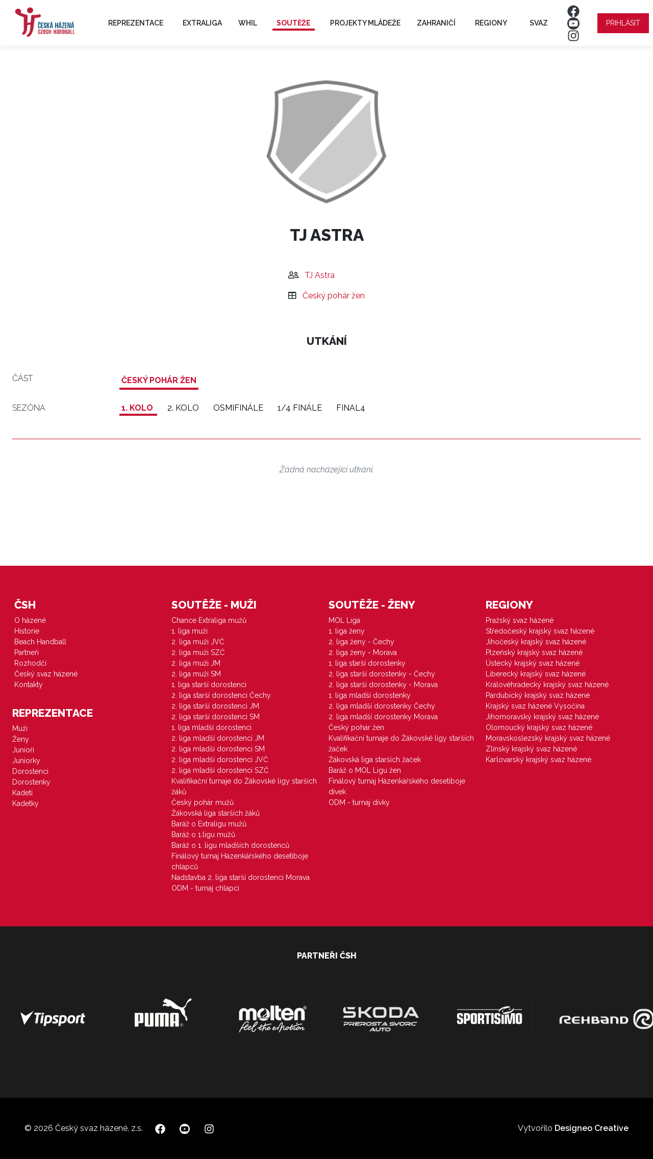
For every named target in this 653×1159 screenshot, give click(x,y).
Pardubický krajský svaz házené (538, 695)
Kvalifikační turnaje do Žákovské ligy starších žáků (244, 786)
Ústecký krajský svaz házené (533, 663)
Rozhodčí (30, 663)
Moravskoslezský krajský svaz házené (548, 738)
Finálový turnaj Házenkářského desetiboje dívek (397, 786)
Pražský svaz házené (520, 620)
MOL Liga (344, 620)
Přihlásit (623, 23)
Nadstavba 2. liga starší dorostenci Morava (240, 877)
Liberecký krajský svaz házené (536, 674)
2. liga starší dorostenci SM (215, 717)
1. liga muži (189, 631)
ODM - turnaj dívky (359, 802)
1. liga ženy (347, 631)
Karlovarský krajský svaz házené (538, 759)
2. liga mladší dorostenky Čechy (382, 706)
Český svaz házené (46, 674)
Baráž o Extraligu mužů (208, 824)
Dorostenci (30, 771)
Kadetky (25, 803)
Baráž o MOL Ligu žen (365, 770)
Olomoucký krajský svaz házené (539, 727)
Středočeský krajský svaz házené (540, 631)
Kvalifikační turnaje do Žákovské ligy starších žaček (401, 743)
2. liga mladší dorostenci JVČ (219, 759)
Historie (26, 631)
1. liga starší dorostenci (208, 685)
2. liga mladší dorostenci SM (218, 749)
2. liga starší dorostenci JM (215, 706)
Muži (20, 728)
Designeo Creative (592, 1128)
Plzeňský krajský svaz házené (534, 652)
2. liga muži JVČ (197, 642)
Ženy (20, 739)
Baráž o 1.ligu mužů (203, 834)
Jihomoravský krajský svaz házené (542, 717)
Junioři (23, 750)
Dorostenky (31, 782)
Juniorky (26, 761)
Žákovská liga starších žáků (215, 813)
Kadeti (22, 793)
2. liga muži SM (196, 674)
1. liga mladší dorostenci (211, 727)
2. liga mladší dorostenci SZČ (220, 770)
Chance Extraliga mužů (208, 620)
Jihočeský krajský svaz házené (536, 642)
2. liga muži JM (195, 663)
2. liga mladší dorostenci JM (217, 738)
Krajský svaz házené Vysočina (535, 706)
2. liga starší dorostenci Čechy (221, 695)
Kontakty (28, 685)
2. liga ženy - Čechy (361, 642)
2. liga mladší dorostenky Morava (383, 717)
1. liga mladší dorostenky (370, 695)
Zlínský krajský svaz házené (531, 749)
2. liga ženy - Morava (363, 652)
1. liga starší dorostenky (367, 663)
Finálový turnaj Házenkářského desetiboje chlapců (239, 861)
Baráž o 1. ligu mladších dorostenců (230, 845)
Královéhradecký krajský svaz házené (547, 685)
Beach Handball (40, 642)
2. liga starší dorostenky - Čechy (382, 674)
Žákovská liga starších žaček (375, 759)
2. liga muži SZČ (198, 652)
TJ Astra (320, 275)
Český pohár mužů (202, 802)
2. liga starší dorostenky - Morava (383, 685)
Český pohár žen (334, 295)
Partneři (26, 652)
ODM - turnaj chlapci (205, 888)
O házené (30, 620)
